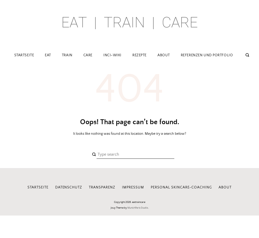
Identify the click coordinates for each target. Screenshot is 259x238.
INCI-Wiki (112, 55)
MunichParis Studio (137, 207)
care (87, 55)
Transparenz (102, 187)
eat (48, 55)
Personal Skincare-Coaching (181, 187)
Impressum (133, 187)
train (67, 55)
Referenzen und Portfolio (207, 55)
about (163, 55)
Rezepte (139, 55)
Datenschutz (68, 187)
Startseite (24, 55)
